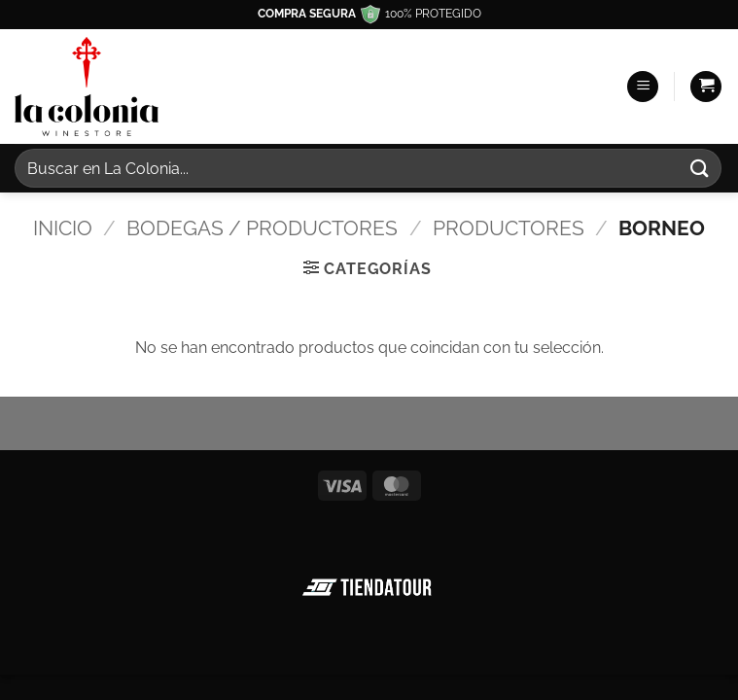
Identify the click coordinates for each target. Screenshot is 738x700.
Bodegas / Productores (262, 228)
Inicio (62, 228)
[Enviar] (700, 168)
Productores (508, 228)
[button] (642, 87)
